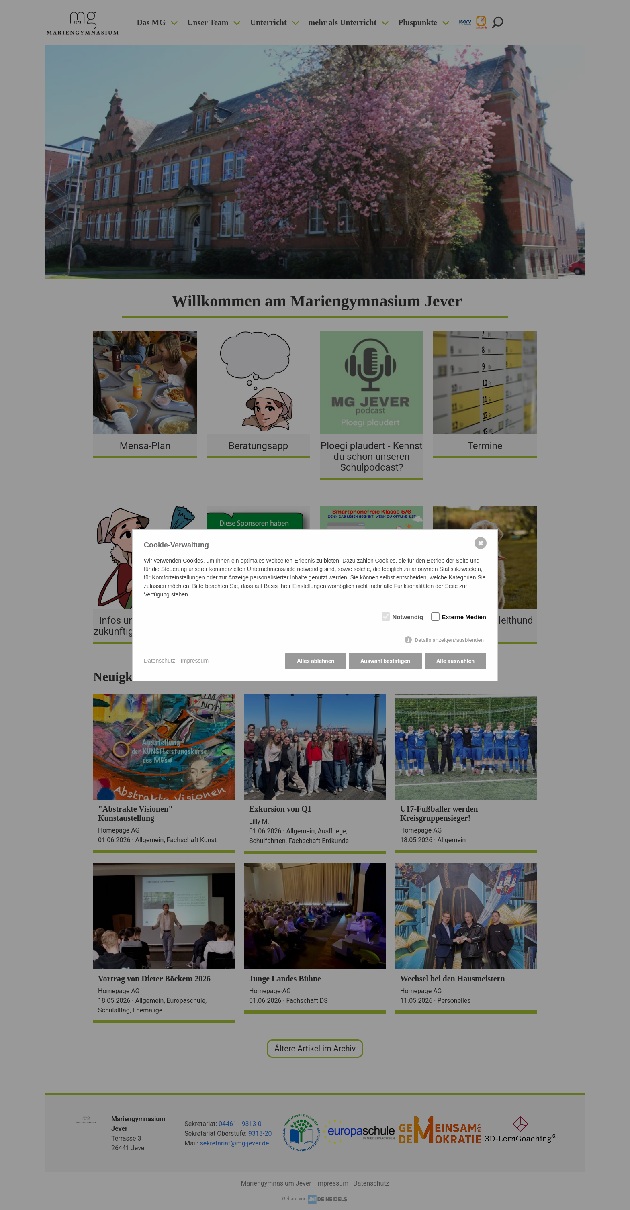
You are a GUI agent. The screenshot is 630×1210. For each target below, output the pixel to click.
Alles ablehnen (315, 661)
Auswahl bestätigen (385, 661)
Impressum (195, 660)
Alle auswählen (455, 661)
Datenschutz (159, 660)
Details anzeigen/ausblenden (449, 640)
